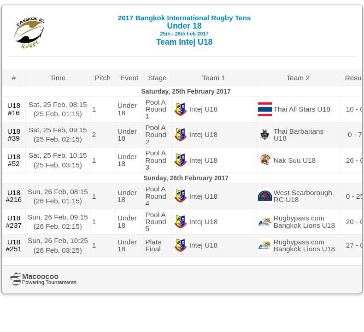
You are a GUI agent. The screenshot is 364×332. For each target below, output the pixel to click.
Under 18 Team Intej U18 (184, 30)
